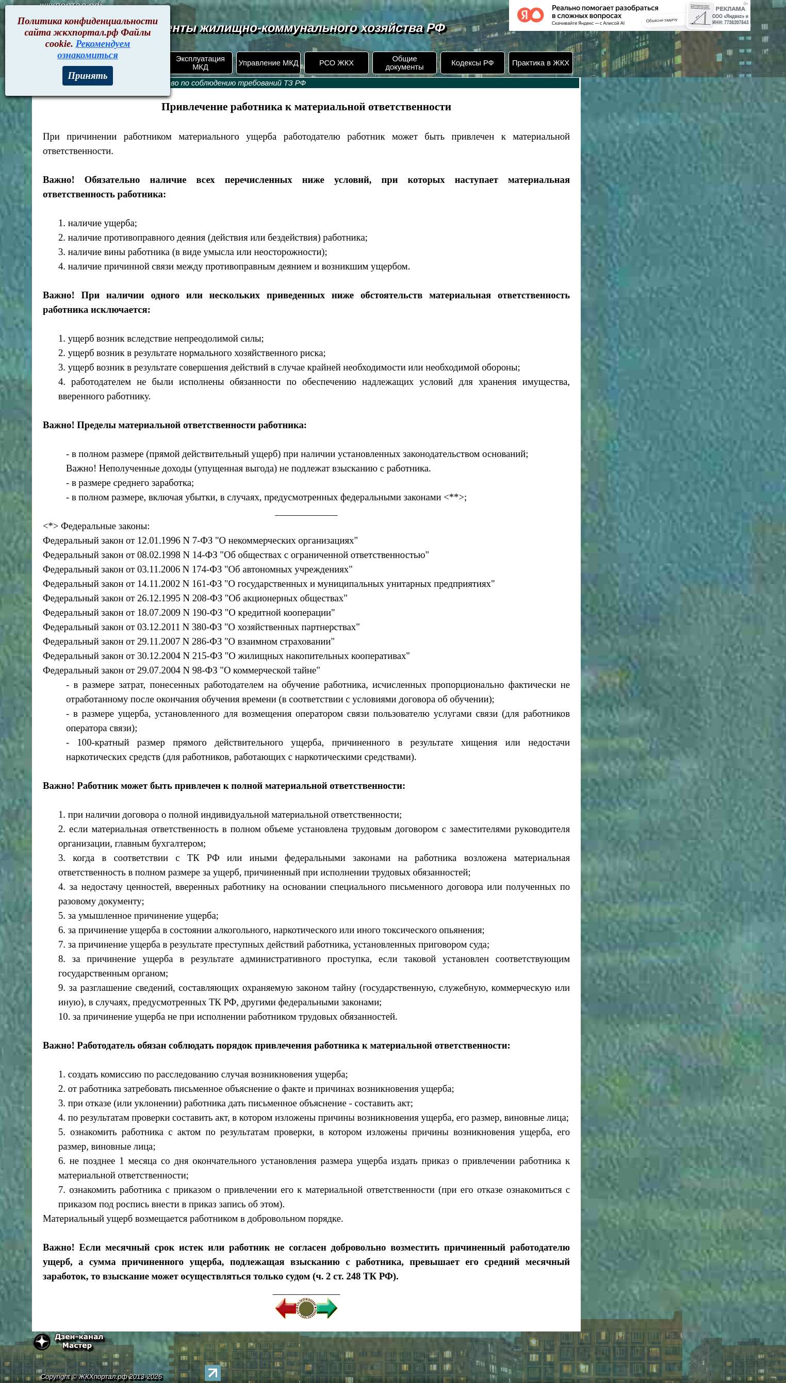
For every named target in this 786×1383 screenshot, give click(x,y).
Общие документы (404, 63)
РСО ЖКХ (336, 63)
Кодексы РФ (472, 63)
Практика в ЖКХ (540, 63)
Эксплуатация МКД (200, 63)
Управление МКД (268, 63)
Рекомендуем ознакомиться (93, 49)
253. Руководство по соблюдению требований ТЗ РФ (210, 83)
